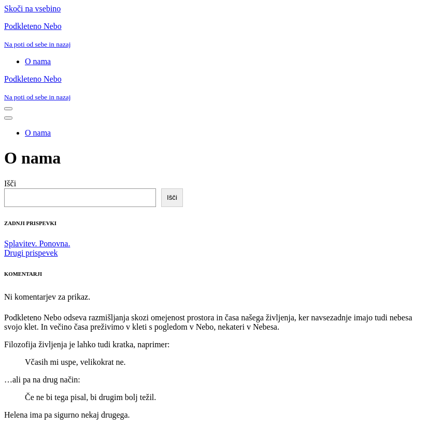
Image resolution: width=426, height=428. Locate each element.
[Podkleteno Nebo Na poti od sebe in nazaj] (213, 35)
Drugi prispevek (31, 252)
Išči (10, 183)
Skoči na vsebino (32, 8)
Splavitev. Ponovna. (37, 243)
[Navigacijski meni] (8, 108)
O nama (38, 61)
